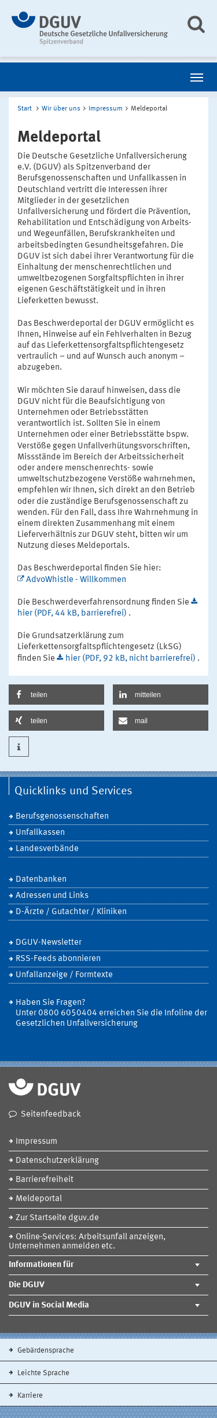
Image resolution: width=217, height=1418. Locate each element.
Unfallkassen (40, 832)
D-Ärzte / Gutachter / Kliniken (71, 912)
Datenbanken (41, 879)
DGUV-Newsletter (49, 942)
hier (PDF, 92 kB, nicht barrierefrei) (131, 658)
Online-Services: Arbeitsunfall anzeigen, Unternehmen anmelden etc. (87, 1242)
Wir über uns (61, 108)
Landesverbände (47, 849)
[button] (56, 694)
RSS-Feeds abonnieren (58, 959)
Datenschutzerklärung (57, 1161)
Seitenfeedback (51, 1114)
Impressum (106, 108)
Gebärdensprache (45, 1350)
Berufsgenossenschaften (62, 816)
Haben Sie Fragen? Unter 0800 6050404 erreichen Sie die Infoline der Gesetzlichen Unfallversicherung (111, 1013)
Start (24, 108)
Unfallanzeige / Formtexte (64, 975)
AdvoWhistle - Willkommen (76, 580)
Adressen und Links (52, 896)
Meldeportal (39, 1199)
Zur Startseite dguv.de (57, 1218)
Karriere (29, 1395)
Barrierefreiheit (44, 1180)
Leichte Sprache (42, 1373)
